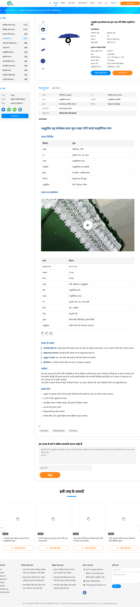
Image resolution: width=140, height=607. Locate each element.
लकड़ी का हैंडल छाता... (15, 75)
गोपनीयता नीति (4, 592)
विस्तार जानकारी (44, 88)
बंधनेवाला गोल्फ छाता (58, 431)
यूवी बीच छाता (15, 56)
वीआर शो (3, 576)
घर (1, 569)
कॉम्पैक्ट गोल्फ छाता (27, 565)
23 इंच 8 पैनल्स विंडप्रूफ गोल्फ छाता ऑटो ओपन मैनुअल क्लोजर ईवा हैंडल (64, 578)
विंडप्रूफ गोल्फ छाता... (15, 29)
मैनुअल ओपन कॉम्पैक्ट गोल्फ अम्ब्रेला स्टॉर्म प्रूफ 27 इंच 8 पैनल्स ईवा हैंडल (34, 578)
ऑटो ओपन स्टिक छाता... (15, 43)
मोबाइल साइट (4, 589)
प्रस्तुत (50, 475)
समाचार (2, 582)
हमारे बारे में (3, 579)
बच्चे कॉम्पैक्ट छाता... (15, 61)
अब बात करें (130, 3)
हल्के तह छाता (44, 431)
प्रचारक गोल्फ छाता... (15, 34)
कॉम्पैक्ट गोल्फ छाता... (15, 25)
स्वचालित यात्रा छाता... (15, 66)
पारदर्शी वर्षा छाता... (15, 79)
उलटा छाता (15, 47)
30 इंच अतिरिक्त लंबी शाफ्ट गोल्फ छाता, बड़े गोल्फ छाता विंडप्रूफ (64, 571)
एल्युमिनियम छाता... (15, 52)
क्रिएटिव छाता (15, 70)
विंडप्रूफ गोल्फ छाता (57, 565)
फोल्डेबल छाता (15, 38)
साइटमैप (2, 586)
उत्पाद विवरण (56, 88)
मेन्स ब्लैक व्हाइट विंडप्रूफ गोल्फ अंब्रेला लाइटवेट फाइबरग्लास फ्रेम (65, 586)
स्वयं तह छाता (73, 431)
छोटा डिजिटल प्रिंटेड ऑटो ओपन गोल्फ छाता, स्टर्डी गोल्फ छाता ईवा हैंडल (34, 586)
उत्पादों (2, 573)
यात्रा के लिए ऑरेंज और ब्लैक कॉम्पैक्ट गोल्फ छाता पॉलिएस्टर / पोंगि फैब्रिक (34, 571)
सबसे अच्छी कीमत (101, 73)
